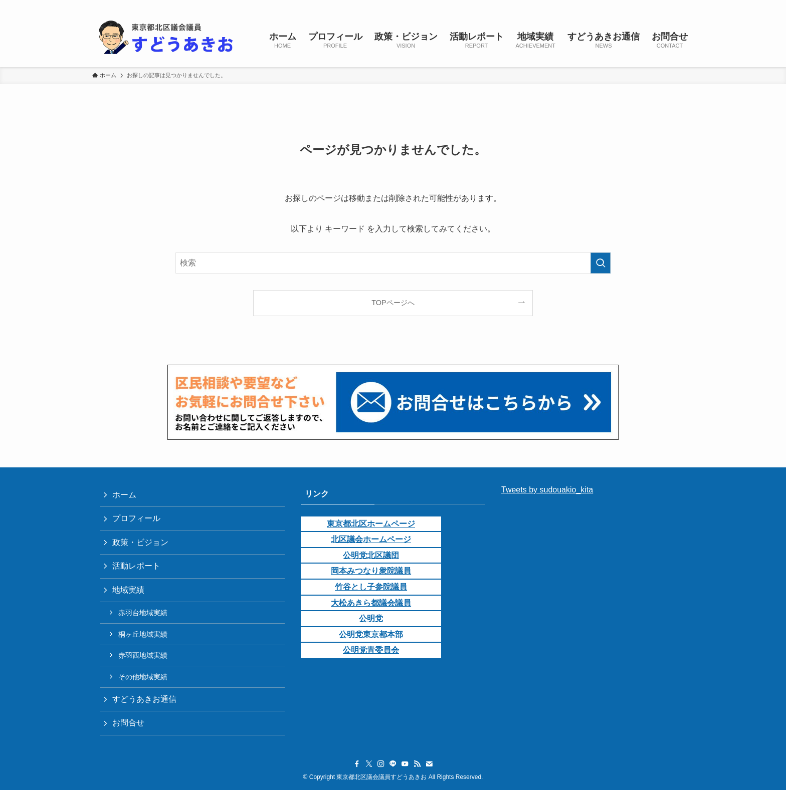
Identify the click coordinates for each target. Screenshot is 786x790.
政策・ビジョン (140, 542)
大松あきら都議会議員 (371, 603)
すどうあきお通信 (144, 699)
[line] (635, 5)
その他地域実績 (142, 677)
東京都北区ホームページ (371, 523)
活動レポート (136, 566)
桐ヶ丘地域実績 (142, 634)
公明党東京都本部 (371, 634)
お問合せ (128, 722)
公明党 (371, 618)
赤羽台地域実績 (142, 613)
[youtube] (648, 5)
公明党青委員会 (371, 650)
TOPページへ (392, 303)
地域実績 (128, 590)
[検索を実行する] (601, 263)
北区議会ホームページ (371, 539)
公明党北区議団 (371, 555)
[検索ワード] (393, 263)
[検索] (687, 5)
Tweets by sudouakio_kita (547, 489)
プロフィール (136, 518)
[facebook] (596, 5)
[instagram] (622, 5)
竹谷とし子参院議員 (371, 587)
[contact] (674, 5)
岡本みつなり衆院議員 (371, 571)
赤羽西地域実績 (142, 655)
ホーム (124, 494)
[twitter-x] (609, 5)
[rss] (661, 5)
